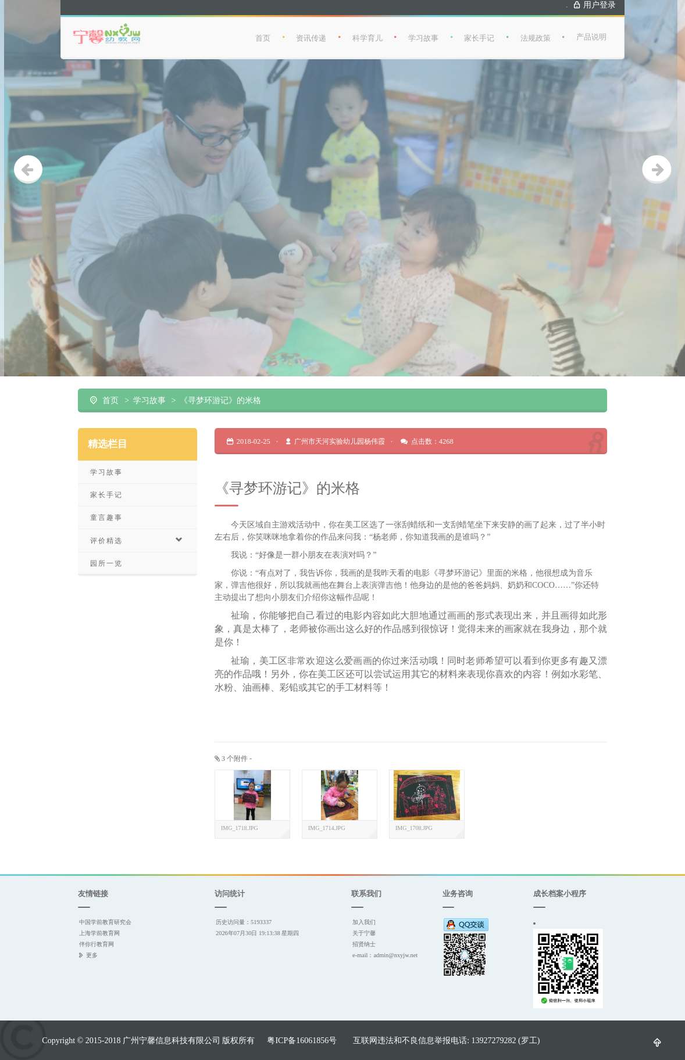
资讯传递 (311, 29)
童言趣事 (106, 517)
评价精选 (137, 540)
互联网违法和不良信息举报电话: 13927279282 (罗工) (446, 1040)
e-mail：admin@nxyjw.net (385, 955)
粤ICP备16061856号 (302, 1040)
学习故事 (423, 29)
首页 (262, 29)
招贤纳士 (364, 944)
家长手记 (479, 29)
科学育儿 (367, 29)
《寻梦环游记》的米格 (220, 400)
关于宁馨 (364, 933)
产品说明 (591, 28)
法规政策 (535, 29)
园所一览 (106, 563)
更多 (92, 955)
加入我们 (364, 922)
